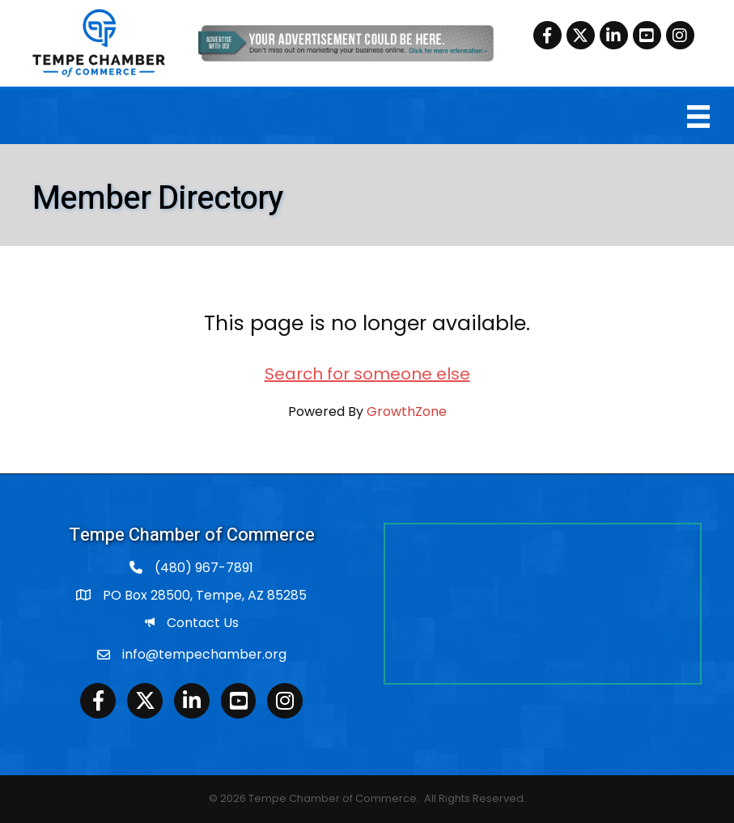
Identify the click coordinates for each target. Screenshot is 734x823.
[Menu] (698, 116)
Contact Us (203, 622)
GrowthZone (407, 411)
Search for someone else (367, 374)
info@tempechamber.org (204, 654)
